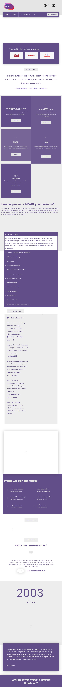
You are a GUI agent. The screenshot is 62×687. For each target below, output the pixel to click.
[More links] (34, 20)
